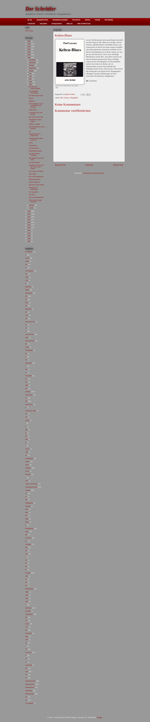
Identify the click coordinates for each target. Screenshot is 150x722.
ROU (27, 598)
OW (26, 554)
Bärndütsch (28, 293)
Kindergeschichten (34, 179)
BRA (26, 302)
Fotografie (28, 376)
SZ (26, 643)
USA (26, 671)
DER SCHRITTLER (83, 24)
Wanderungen (29, 694)
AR (26, 274)
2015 (29, 222)
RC (26, 585)
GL (26, 398)
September (32, 68)
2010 (29, 233)
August (31, 71)
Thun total (28, 652)
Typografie (28, 665)
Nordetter (28, 544)
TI (26, 655)
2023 (29, 49)
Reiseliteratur (29, 589)
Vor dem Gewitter (34, 162)
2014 (29, 225)
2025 (29, 44)
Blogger (99, 717)
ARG (26, 277)
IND (26, 430)
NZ (26, 550)
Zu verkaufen (29, 703)
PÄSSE (97, 20)
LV (26, 496)
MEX (26, 509)
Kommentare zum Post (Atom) (93, 173)
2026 (29, 41)
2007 (29, 241)
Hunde (27, 420)
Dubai (27, 347)
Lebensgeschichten (31, 487)
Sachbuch (28, 608)
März (31, 84)
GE (26, 388)
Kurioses (28, 474)
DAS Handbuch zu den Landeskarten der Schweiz (36, 105)
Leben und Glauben (31, 484)
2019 (29, 211)
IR (26, 433)
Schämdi (28, 611)
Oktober (32, 65)
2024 (29, 46)
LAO (26, 481)
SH (26, 620)
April (30, 82)
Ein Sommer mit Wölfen (36, 171)
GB (26, 382)
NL (26, 541)
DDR (26, 337)
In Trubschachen (34, 148)
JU (26, 455)
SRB (26, 636)
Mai (30, 79)
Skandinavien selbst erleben (35, 120)
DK (26, 344)
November (32, 62)
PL (26, 569)
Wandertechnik (30, 687)
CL (26, 325)
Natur (27, 531)
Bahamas (28, 287)
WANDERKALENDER (60, 20)
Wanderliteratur (30, 684)
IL (26, 426)
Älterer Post (118, 165)
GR (26, 401)
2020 (29, 57)
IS (26, 442)
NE (26, 535)
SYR (26, 639)
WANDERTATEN (42, 20)
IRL (26, 436)
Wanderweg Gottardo (35, 151)
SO (26, 630)
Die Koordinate (30, 341)
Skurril (27, 624)
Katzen (27, 461)
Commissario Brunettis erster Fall (36, 139)
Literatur (28, 490)
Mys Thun (32, 194)
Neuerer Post (60, 165)
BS (26, 306)
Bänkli (27, 290)
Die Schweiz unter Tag (36, 117)
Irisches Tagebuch (34, 182)
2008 (29, 238)
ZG (26, 697)
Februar (31, 205)
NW (26, 547)
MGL (26, 512)
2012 (29, 230)
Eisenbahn (28, 363)
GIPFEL (87, 20)
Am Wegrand (29, 271)
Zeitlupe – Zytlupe (34, 124)
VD (26, 674)
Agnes (31, 142)
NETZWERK (109, 20)
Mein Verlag (29, 31)
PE (26, 560)
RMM (27, 592)
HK (26, 414)
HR (26, 417)
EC (26, 360)
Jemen (27, 449)
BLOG (30, 20)
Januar (31, 208)
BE (61, 98)
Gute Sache (29, 404)
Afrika (27, 261)
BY (26, 312)
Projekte (28, 573)
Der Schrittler (40, 9)
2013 (29, 227)
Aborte (27, 258)
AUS (26, 280)
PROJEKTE (76, 20)
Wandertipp (28, 690)
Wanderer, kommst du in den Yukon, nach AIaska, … (36, 166)
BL (26, 299)
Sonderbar (28, 633)
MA (26, 500)
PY (26, 579)
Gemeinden (29, 395)
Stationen (32, 101)
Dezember (32, 60)
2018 (29, 214)
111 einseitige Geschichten (33, 92)
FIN (26, 369)
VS (26, 678)
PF (26, 563)
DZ (26, 353)
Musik (27, 522)
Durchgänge (29, 350)
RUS (26, 601)
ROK (26, 595)
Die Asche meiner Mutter (36, 185)
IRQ (26, 439)
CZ (26, 328)
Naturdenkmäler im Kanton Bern (35, 134)
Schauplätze (74, 98)
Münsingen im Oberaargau (33, 188)
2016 (29, 219)
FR (26, 379)
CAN (26, 315)
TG (26, 649)
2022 (29, 52)
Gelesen (66, 98)
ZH (26, 700)
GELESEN (43, 24)
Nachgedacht (29, 528)
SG (26, 617)
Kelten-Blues (33, 110)
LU (26, 493)
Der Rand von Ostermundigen (34, 87)
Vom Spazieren (33, 192)
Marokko (28, 506)
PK (26, 566)
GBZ (26, 385)
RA (26, 582)
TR (26, 659)
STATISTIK (31, 24)
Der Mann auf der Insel (36, 95)
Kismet (31, 98)
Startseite (89, 165)
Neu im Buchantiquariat (36, 176)
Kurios (27, 471)
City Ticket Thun (30, 321)
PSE (26, 576)
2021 (29, 55)
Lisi (30, 131)
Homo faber (32, 174)
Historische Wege (30, 411)
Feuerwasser (33, 145)
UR (26, 668)
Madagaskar (29, 503)
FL (26, 372)
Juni (30, 76)
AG (26, 264)
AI (26, 267)
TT (26, 662)
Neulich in (28, 538)
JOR (26, 452)
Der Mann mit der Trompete (34, 154)
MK (26, 515)
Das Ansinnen (29, 334)
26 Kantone (29, 252)
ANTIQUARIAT (57, 24)
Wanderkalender (30, 681)
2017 (29, 217)
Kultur (27, 465)
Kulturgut (28, 468)
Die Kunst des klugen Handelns (35, 201)
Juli (30, 73)
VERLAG (69, 24)
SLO (26, 627)
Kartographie (29, 458)
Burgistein (28, 309)
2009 (29, 236)
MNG (27, 519)
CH (26, 318)
